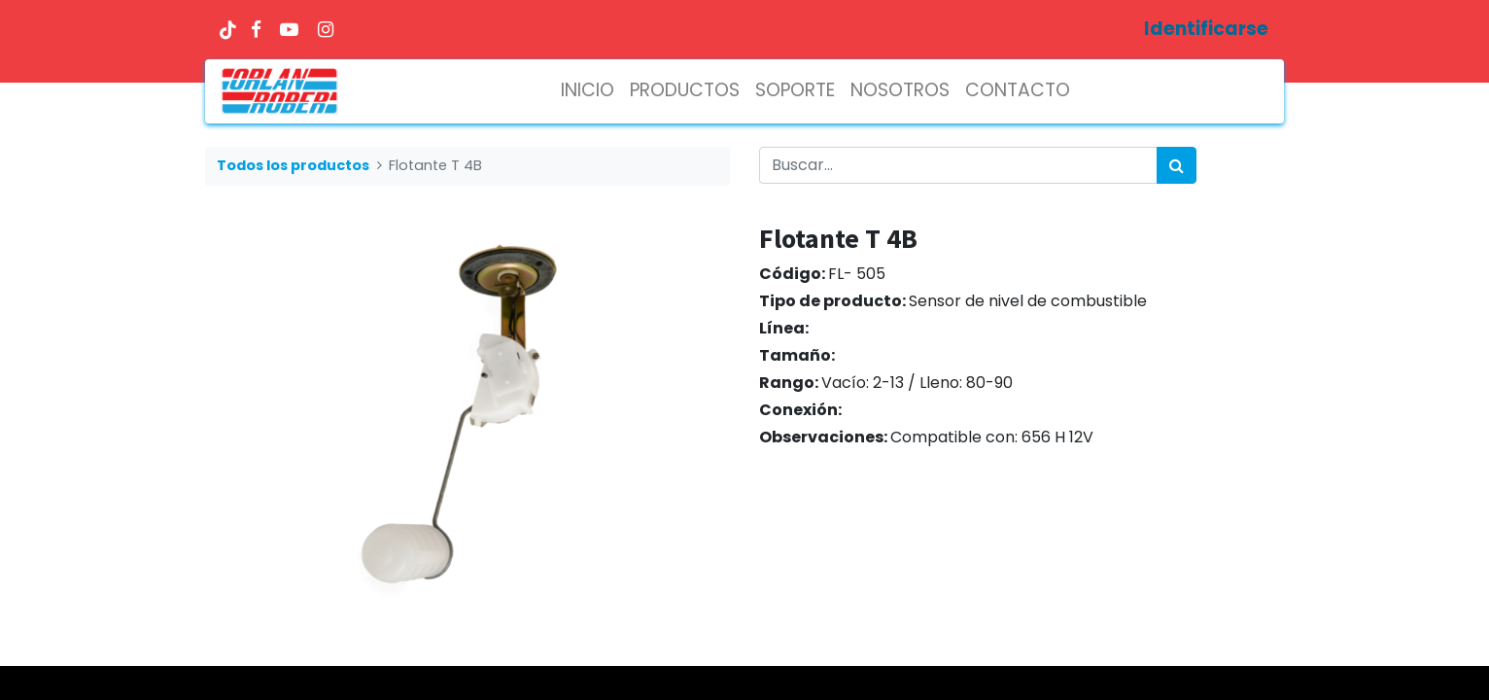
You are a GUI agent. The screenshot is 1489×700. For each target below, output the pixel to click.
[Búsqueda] (1176, 165)
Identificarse (1206, 29)
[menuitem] (587, 91)
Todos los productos (293, 165)
